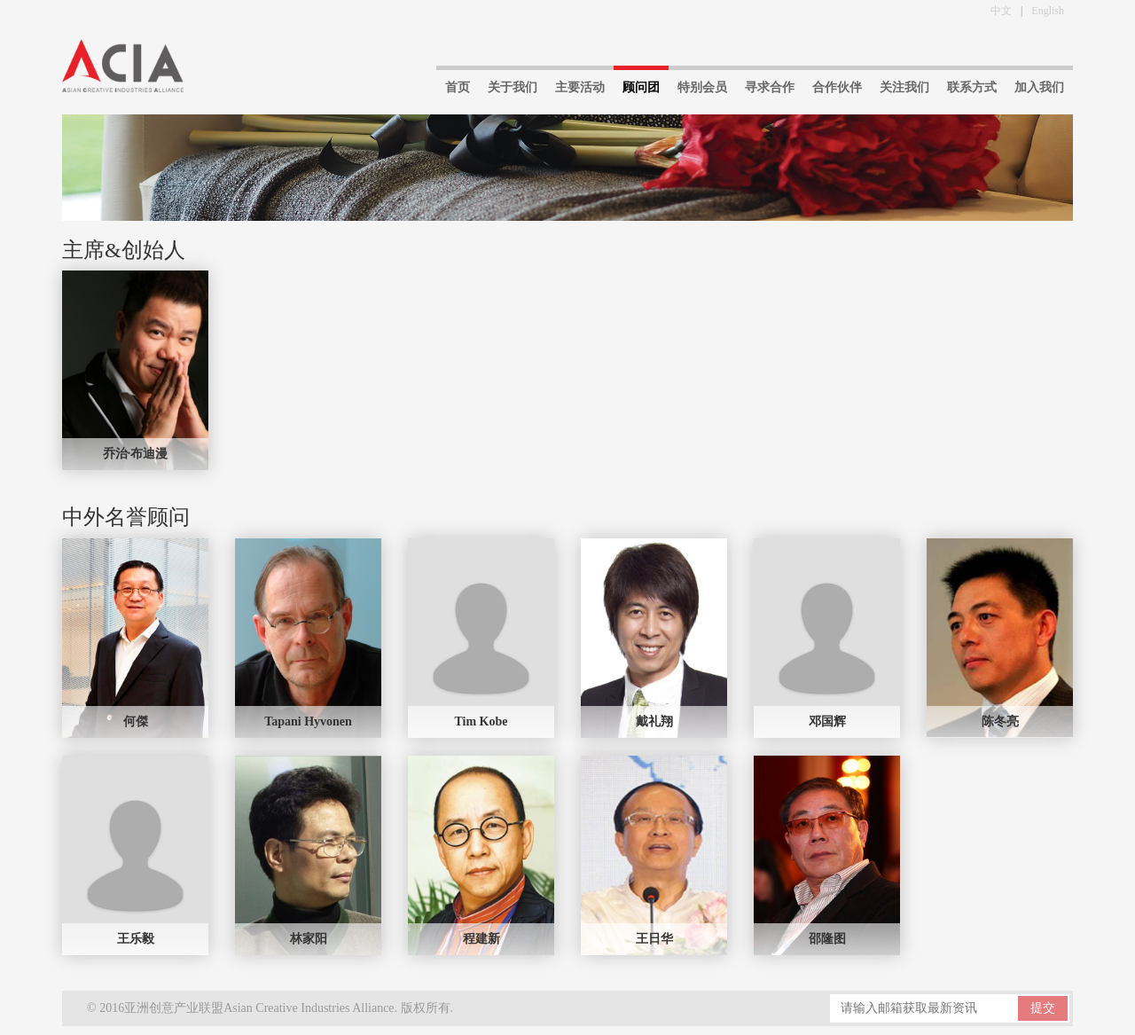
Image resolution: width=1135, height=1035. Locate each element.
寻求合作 (769, 87)
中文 (1001, 10)
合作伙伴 (837, 87)
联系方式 (972, 87)
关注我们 (904, 87)
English (1047, 10)
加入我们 (1039, 87)
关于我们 (512, 87)
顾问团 (641, 87)
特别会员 (702, 87)
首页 (457, 87)
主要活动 (580, 87)
